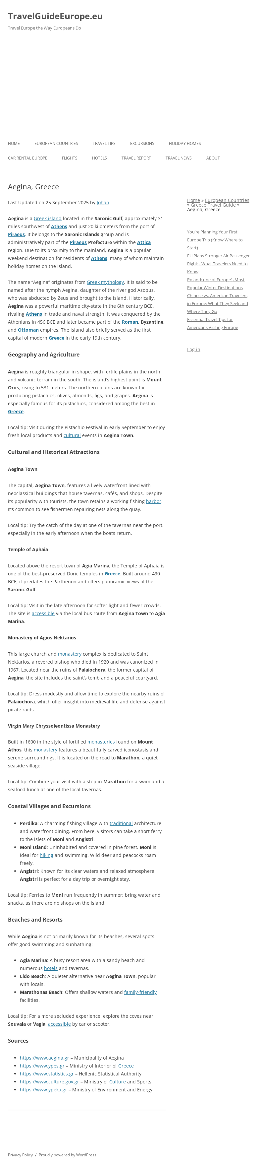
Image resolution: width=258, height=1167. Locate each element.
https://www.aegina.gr (44, 1058)
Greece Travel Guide (213, 205)
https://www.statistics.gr (47, 1073)
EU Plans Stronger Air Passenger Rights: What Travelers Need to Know (218, 264)
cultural (72, 435)
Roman (130, 322)
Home (14, 143)
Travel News (179, 158)
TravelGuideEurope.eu (55, 16)
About (213, 158)
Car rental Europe (27, 158)
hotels (51, 968)
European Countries (56, 143)
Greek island (48, 218)
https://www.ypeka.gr (43, 1089)
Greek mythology (105, 282)
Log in (193, 349)
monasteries (101, 742)
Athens (59, 226)
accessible (43, 613)
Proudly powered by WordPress (67, 1155)
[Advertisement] (129, 86)
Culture (117, 1081)
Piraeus (16, 234)
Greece (56, 338)
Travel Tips (104, 143)
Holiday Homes (185, 143)
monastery (69, 654)
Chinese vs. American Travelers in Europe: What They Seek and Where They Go (217, 303)
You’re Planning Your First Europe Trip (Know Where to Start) (215, 240)
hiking (46, 855)
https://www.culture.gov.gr (49, 1081)
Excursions (142, 143)
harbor (153, 501)
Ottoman (28, 330)
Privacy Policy (20, 1155)
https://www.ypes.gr (42, 1066)
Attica (144, 242)
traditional (121, 823)
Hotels (99, 158)
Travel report (136, 158)
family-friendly (140, 992)
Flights (69, 158)
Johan (103, 202)
